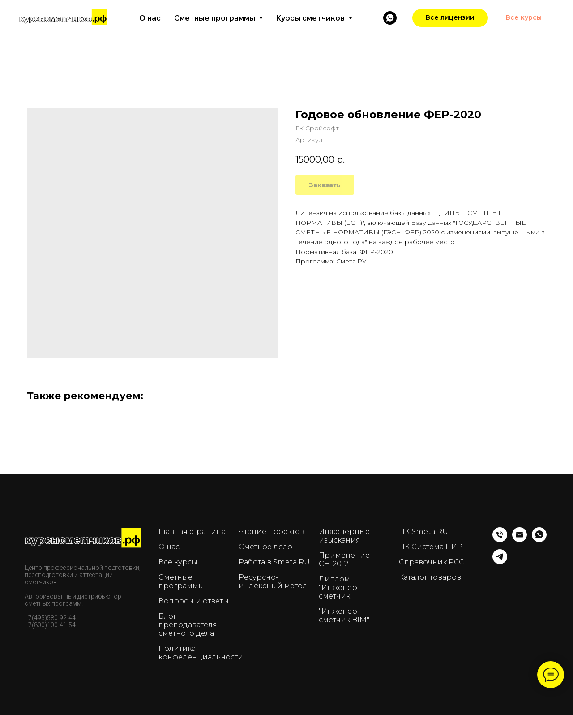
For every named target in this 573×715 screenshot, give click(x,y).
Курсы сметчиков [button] (311, 18)
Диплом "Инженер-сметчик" (339, 587)
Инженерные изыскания (344, 535)
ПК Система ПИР (430, 547)
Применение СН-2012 (344, 559)
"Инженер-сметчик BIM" (344, 615)
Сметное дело (265, 547)
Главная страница (192, 531)
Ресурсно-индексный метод (273, 581)
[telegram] (499, 561)
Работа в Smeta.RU (274, 562)
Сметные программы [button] (215, 18)
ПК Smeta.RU (423, 531)
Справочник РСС (431, 562)
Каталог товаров (430, 577)
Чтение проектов (271, 531)
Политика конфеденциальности (200, 652)
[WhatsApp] (390, 18)
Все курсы (177, 562)
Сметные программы (181, 581)
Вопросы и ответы (193, 601)
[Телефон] (499, 539)
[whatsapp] (539, 539)
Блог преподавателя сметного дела (187, 624)
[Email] (519, 539)
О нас (150, 18)
